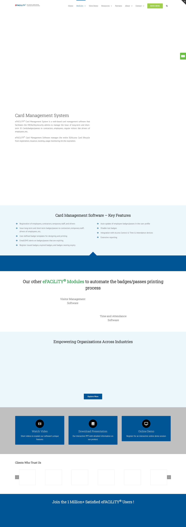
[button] (167, 5)
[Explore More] (93, 396)
